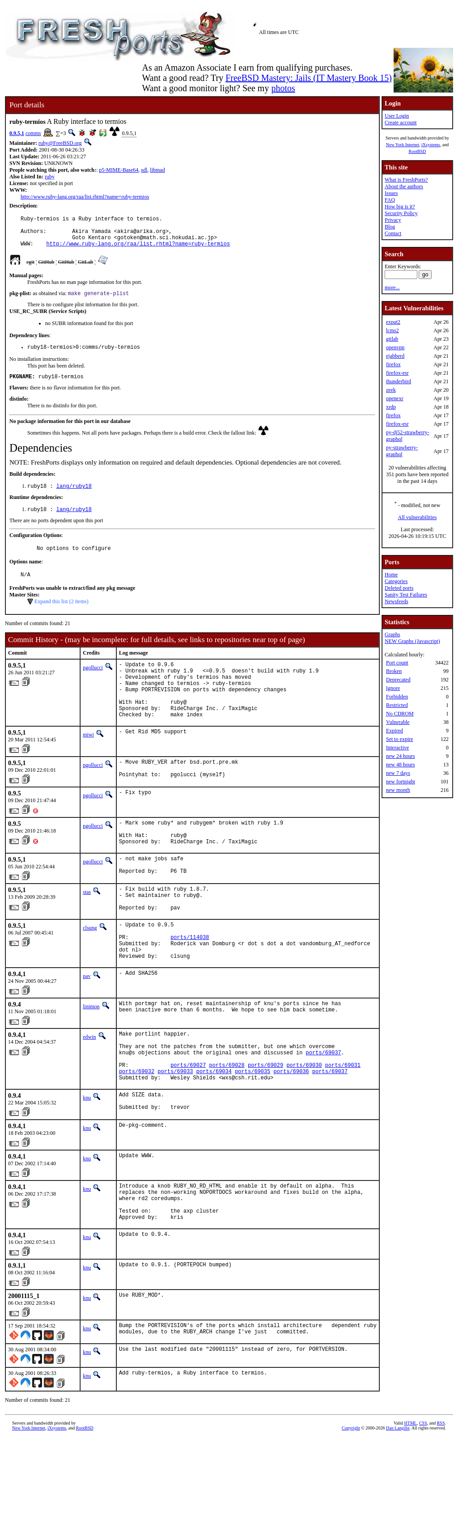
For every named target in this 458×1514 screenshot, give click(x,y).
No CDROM (400, 713)
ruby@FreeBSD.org (60, 143)
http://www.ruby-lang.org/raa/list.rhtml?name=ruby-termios (85, 197)
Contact (393, 233)
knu (87, 1160)
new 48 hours (400, 764)
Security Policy (401, 213)
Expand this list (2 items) (61, 616)
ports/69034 (214, 1132)
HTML (410, 1499)
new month (398, 790)
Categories (396, 581)
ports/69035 (252, 1132)
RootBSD (417, 151)
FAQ (390, 200)
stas (87, 930)
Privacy (393, 220)
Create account (401, 122)
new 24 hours (400, 756)
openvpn (395, 347)
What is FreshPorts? (406, 180)
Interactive (397, 747)
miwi (88, 761)
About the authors (404, 186)
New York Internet (402, 144)
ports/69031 (342, 1125)
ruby (50, 176)
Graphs (392, 634)
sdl (144, 170)
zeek (391, 390)
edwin (89, 1089)
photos (283, 88)
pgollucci (93, 682)
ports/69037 (323, 1109)
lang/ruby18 (74, 497)
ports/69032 (136, 1132)
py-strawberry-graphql (402, 450)
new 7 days (398, 773)
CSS (423, 1499)
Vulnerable (398, 722)
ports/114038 (189, 985)
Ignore (393, 688)
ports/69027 (188, 1125)
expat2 (393, 322)
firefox (393, 364)
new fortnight (400, 781)
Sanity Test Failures (406, 595)
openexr (394, 398)
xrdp (391, 407)
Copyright (351, 1503)
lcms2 (392, 330)
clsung (90, 971)
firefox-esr (397, 373)
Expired (394, 730)
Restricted (397, 705)
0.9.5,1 (16, 133)
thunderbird (398, 381)
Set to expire (399, 739)
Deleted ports (399, 588)
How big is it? (400, 206)
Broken (394, 671)
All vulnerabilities (417, 517)
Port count (397, 663)
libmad (157, 170)
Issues (391, 193)
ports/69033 (175, 1132)
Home (391, 574)
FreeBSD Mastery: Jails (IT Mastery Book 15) (308, 78)
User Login (397, 116)
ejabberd (395, 356)
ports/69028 (227, 1125)
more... (392, 287)
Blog (390, 227)
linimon (91, 1058)
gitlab (392, 339)
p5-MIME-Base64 (118, 170)
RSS (441, 1499)
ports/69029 (265, 1125)
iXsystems (430, 144)
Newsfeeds (396, 601)
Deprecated (398, 680)
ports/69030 (304, 1125)
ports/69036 (291, 1132)
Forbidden (397, 697)
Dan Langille (397, 1503)
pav (86, 1028)
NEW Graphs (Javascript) (412, 641)
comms (33, 133)
